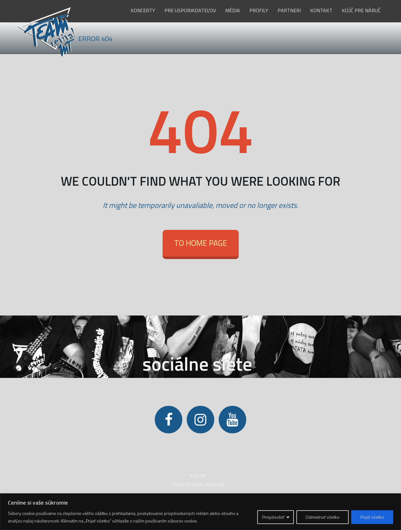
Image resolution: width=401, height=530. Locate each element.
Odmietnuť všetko (322, 517)
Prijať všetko (372, 517)
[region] (200, 511)
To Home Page (200, 243)
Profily (258, 10)
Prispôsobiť (273, 517)
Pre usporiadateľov (190, 10)
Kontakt (321, 10)
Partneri (289, 10)
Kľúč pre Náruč (361, 10)
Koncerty (143, 10)
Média (232, 10)
